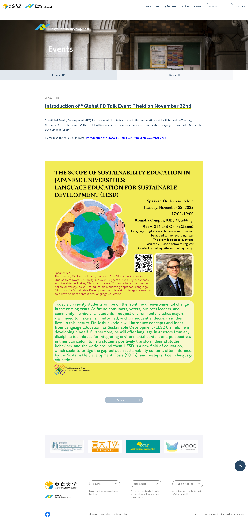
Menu (149, 6)
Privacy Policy (120, 514)
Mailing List (140, 483)
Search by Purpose (165, 6)
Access (197, 6)
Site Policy (105, 514)
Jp (237, 6)
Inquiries (185, 6)
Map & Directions (184, 483)
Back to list (122, 400)
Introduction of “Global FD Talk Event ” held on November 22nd (126, 138)
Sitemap (93, 514)
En (243, 6)
